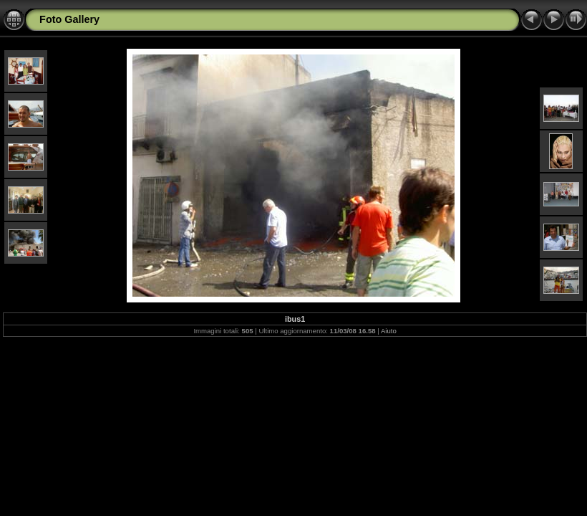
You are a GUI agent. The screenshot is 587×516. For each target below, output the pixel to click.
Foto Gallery (69, 19)
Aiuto (389, 331)
